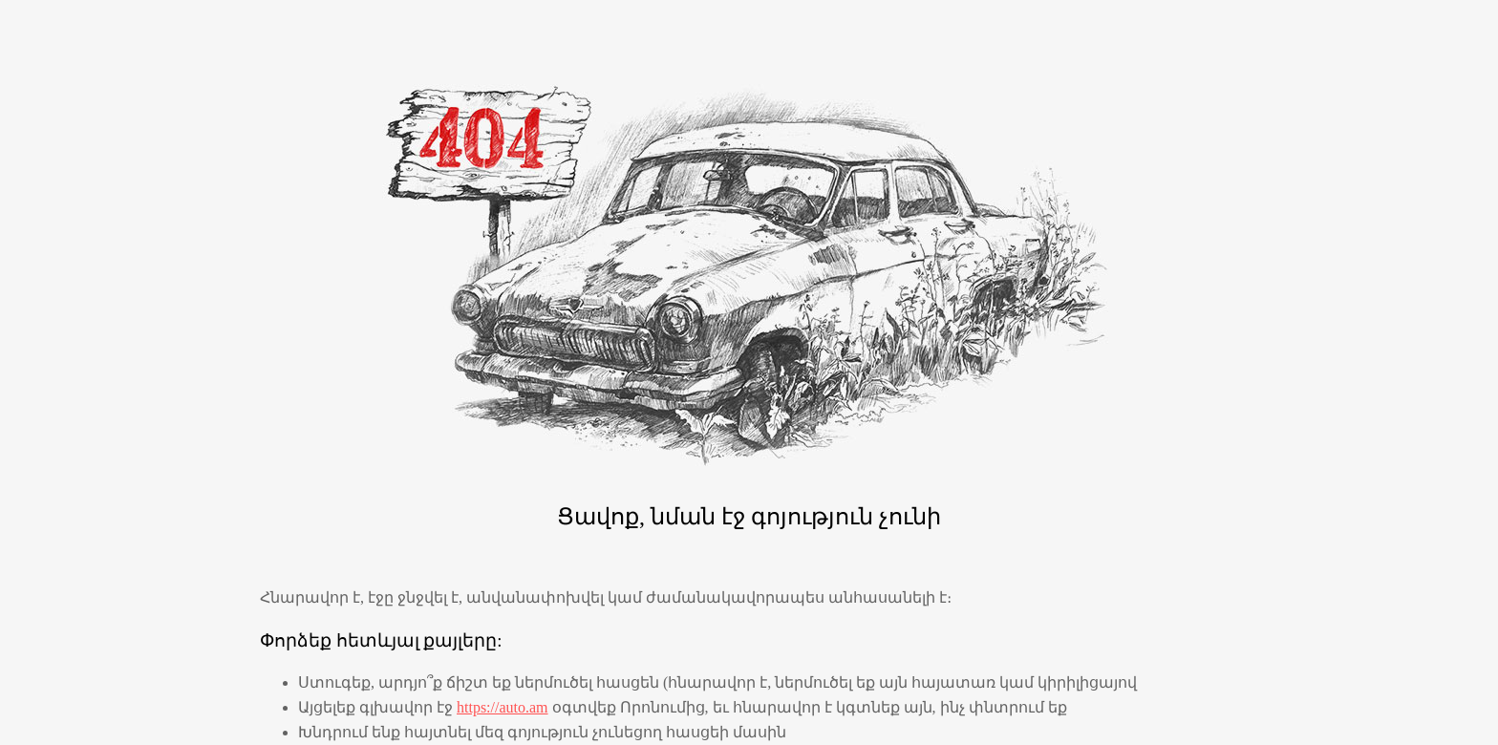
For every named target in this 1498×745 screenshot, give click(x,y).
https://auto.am (502, 707)
